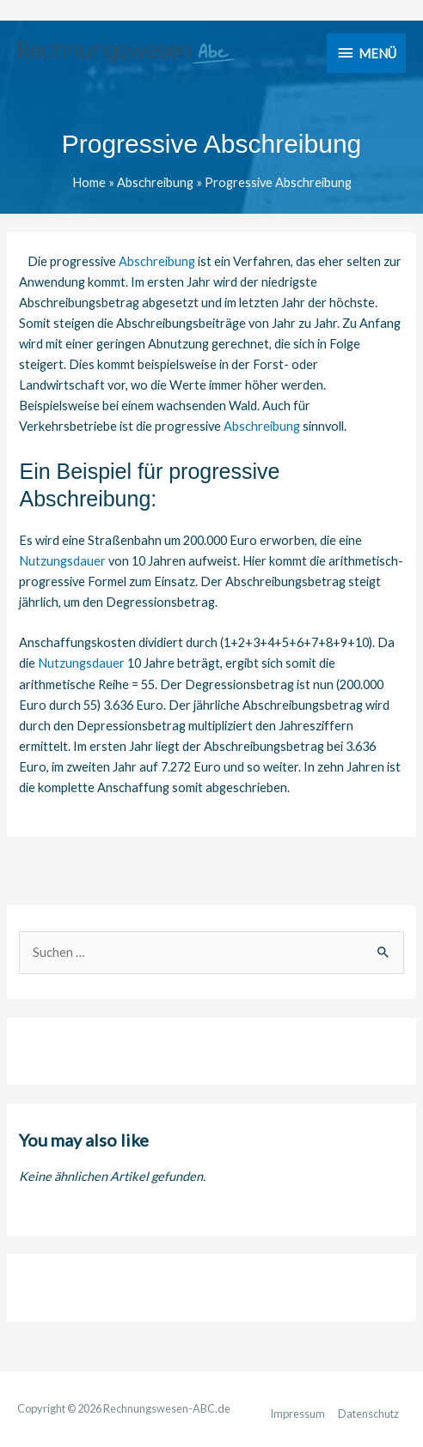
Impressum (297, 1413)
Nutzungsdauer (62, 561)
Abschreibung (157, 261)
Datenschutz (368, 1413)
